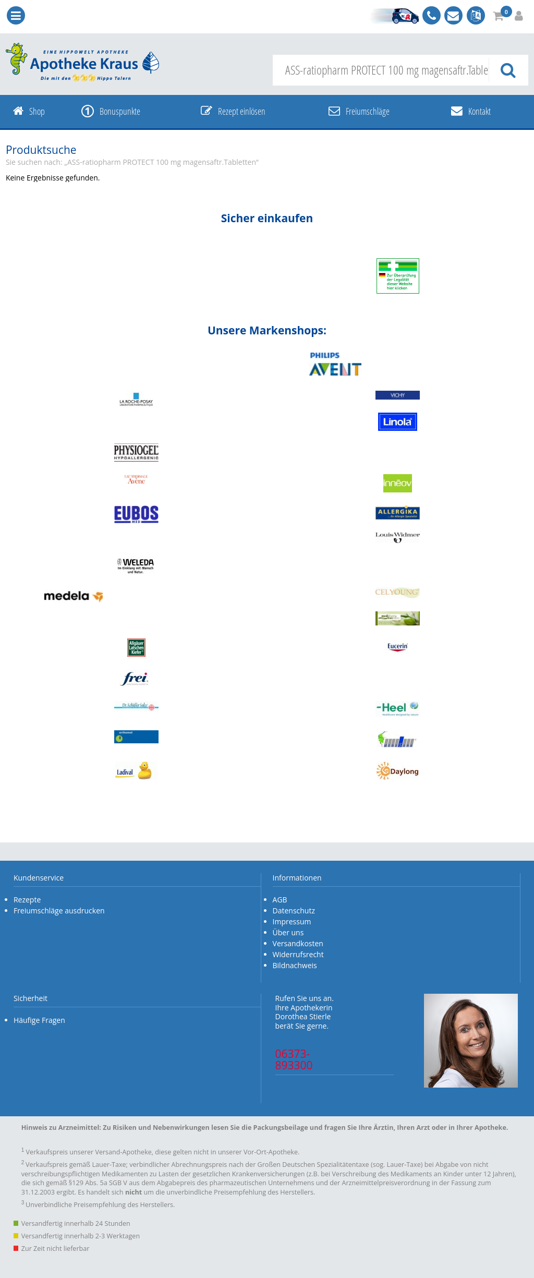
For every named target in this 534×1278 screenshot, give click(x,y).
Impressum (292, 921)
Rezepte (27, 900)
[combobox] (400, 70)
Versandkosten (298, 943)
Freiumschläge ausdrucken (59, 910)
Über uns (288, 932)
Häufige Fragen (39, 1020)
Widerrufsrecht (298, 954)
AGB (280, 900)
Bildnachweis (295, 965)
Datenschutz (294, 910)
